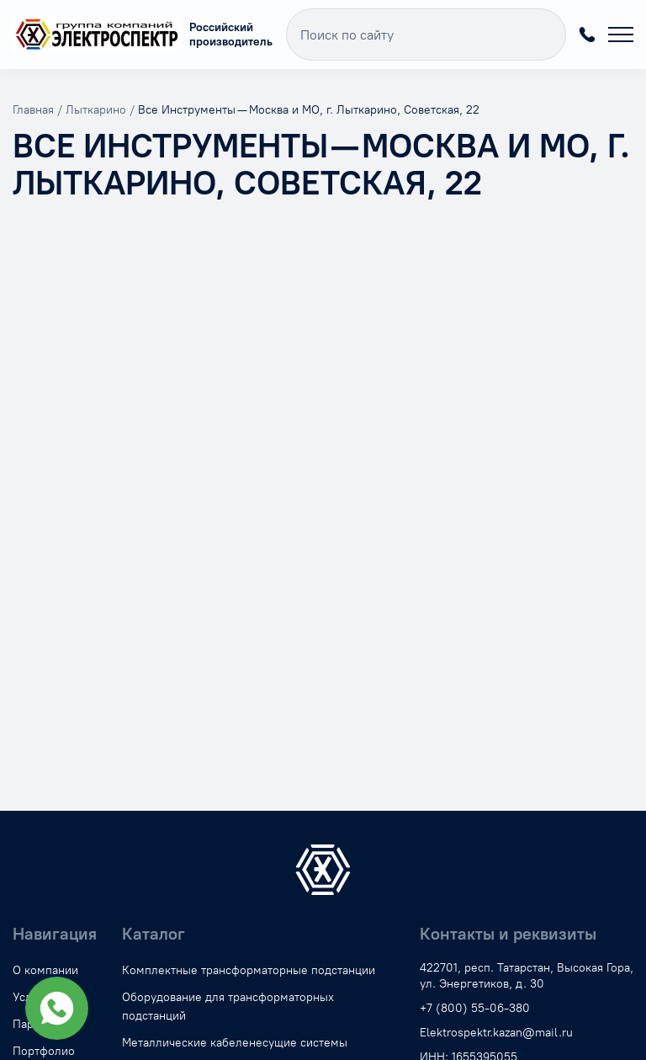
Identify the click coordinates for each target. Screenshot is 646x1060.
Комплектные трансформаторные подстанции (248, 970)
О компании (45, 970)
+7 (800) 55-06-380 (587, 34)
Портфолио (44, 1051)
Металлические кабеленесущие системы (234, 1043)
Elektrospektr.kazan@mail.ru (496, 1032)
